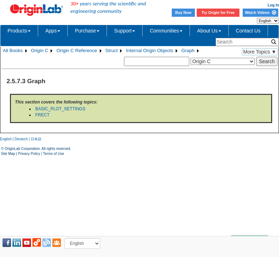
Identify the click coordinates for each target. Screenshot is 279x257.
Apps (52, 31)
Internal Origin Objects (149, 50)
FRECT (42, 114)
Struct (111, 50)
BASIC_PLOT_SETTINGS (60, 108)
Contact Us (248, 31)
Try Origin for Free (218, 12)
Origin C (39, 50)
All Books (13, 50)
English (6, 139)
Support (124, 31)
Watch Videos (260, 12)
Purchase (87, 31)
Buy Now (183, 12)
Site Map (8, 154)
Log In (273, 5)
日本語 (36, 139)
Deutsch (21, 139)
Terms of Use (53, 154)
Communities (166, 31)
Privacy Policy (29, 154)
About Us (209, 31)
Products (19, 31)
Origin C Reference (76, 50)
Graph (188, 50)
